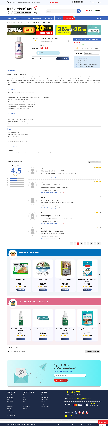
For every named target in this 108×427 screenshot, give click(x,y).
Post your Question (92, 351)
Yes (60, 177)
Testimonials (10, 407)
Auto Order (9, 411)
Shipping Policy (57, 420)
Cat (15, 18)
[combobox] (102, 425)
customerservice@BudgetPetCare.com (79, 399)
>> (99, 243)
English (101, 425)
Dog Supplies (16, 22)
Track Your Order (11, 416)
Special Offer (68, 18)
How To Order (10, 404)
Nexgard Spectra (45, 407)
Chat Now (102, 422)
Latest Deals (72, 420)
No (63, 177)
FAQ (33, 420)
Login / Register (95, 2)
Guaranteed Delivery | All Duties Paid (29, 2)
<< (71, 243)
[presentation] (8, 274)
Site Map (9, 409)
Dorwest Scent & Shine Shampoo (41, 22)
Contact (43, 420)
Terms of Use (10, 397)
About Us (23, 420)
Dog (9, 18)
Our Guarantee (10, 402)
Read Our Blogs (71, 416)
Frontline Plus (44, 397)
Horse (22, 18)
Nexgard (43, 404)
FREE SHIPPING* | (13, 2)
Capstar (43, 395)
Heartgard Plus (44, 400)
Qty (33, 59)
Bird (28, 18)
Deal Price (35, 48)
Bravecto (43, 402)
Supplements (49, 18)
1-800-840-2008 (79, 2)
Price (33, 45)
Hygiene (58, 18)
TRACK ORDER (54, 2)
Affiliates (85, 420)
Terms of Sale (10, 395)
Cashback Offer (10, 413)
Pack (33, 53)
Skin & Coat (26, 22)
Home (8, 22)
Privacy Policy (10, 400)
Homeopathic (37, 18)
